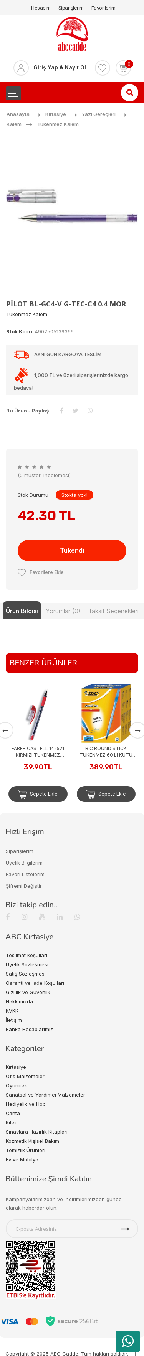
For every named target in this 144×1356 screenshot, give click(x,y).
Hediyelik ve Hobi (26, 1104)
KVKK (12, 1011)
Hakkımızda (19, 1001)
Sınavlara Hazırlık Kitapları (37, 1132)
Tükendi (72, 550)
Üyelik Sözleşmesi (27, 964)
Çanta (13, 1113)
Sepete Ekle (38, 794)
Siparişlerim (71, 8)
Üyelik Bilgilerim (24, 863)
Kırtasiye (55, 114)
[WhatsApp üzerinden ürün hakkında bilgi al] (128, 1341)
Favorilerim (103, 8)
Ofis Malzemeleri (26, 1076)
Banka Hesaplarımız (29, 1029)
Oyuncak (16, 1085)
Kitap (12, 1122)
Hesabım (41, 8)
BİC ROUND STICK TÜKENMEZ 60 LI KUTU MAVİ (105, 751)
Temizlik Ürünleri (25, 1150)
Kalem (14, 124)
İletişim (14, 1020)
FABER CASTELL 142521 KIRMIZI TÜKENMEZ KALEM (38, 751)
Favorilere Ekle (41, 572)
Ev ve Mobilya (22, 1159)
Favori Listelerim (25, 874)
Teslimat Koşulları (26, 955)
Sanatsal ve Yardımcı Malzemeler (45, 1095)
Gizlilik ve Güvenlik (28, 992)
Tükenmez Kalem (58, 124)
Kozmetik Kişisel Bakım (32, 1141)
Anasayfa (18, 114)
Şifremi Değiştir (24, 886)
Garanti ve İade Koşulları (35, 983)
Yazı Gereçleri (99, 114)
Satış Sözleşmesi (26, 974)
